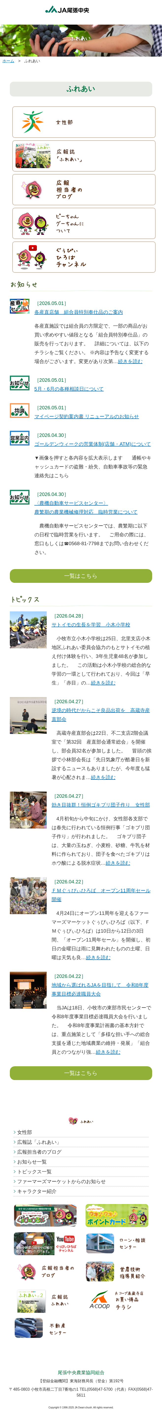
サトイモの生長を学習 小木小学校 (91, 624)
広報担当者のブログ (39, 1152)
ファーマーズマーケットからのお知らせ (61, 1181)
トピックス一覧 (34, 1171)
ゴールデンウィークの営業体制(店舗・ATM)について (92, 444)
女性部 (24, 1132)
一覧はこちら (81, 576)
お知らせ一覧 (32, 1161)
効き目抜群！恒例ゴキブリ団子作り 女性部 (101, 805)
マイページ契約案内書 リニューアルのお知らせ (86, 416)
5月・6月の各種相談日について (69, 389)
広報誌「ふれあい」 (39, 1142)
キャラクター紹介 (37, 1191)
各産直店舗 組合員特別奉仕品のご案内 (78, 312)
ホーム (8, 61)
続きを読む (130, 361)
